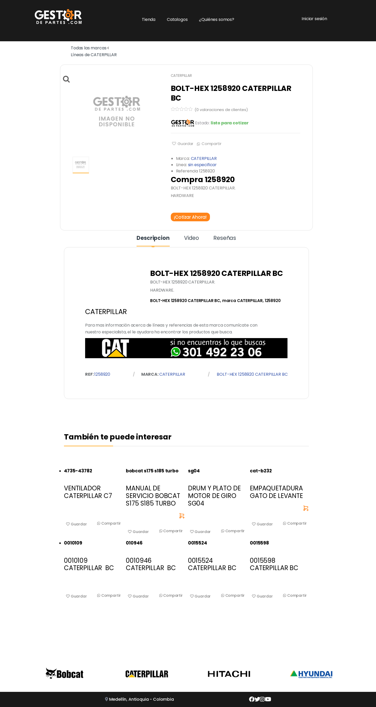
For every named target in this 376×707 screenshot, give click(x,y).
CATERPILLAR (181, 75)
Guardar (185, 143)
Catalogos (177, 19)
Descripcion (153, 238)
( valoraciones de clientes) (221, 109)
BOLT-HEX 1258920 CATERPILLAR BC (252, 374)
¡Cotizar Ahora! (190, 217)
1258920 (102, 374)
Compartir (211, 143)
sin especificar (202, 165)
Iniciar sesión (314, 19)
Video (191, 238)
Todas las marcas (88, 48)
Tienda (148, 19)
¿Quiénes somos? (216, 19)
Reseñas (224, 238)
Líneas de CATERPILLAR (94, 55)
